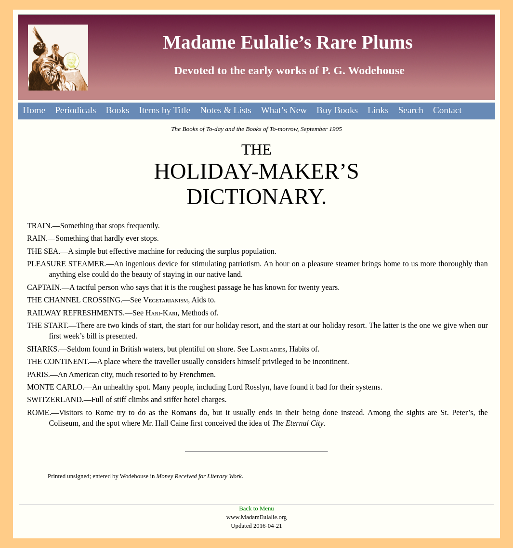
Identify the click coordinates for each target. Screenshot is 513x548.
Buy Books (337, 110)
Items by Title (165, 110)
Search (410, 110)
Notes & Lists (225, 110)
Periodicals (75, 110)
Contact (447, 110)
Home (34, 110)
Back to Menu (256, 508)
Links (378, 110)
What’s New (284, 110)
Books (117, 110)
